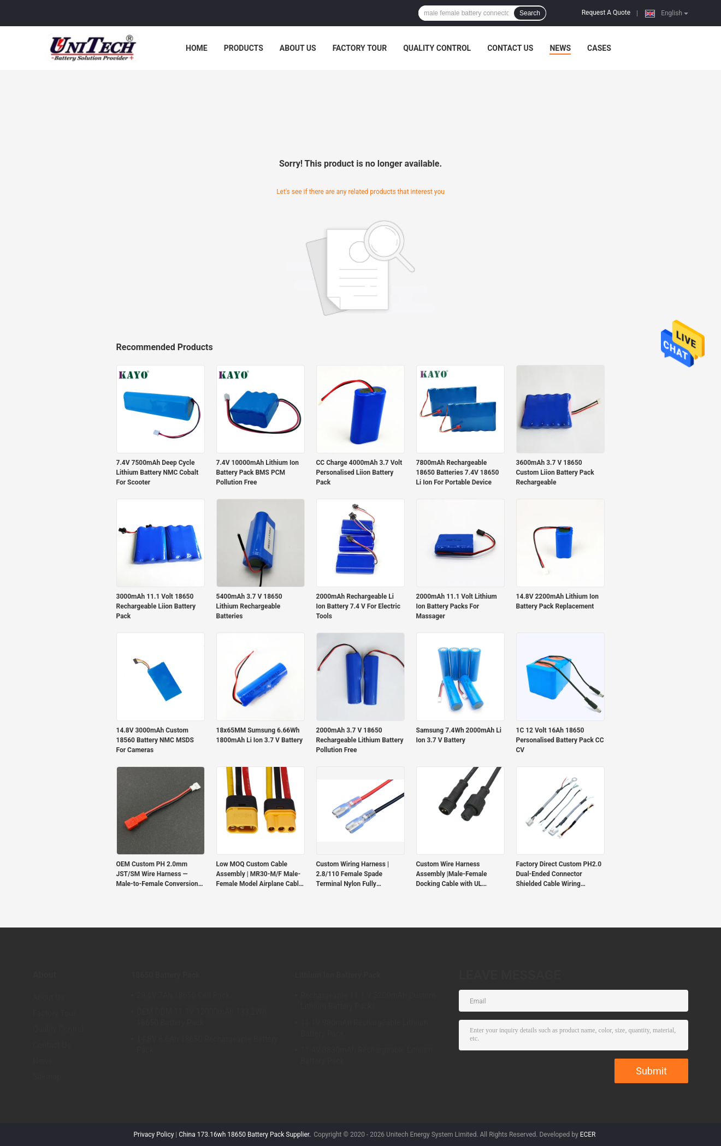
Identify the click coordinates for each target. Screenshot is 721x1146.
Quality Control (437, 48)
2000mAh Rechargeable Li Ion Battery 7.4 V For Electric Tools (358, 606)
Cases (599, 48)
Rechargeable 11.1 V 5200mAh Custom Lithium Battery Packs (368, 1001)
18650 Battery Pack (165, 975)
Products (243, 48)
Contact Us (510, 48)
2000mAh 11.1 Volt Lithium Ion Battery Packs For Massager (456, 606)
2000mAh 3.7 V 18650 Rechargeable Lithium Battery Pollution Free (360, 740)
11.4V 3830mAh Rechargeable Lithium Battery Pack (366, 1055)
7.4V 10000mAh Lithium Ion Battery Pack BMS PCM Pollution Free (257, 472)
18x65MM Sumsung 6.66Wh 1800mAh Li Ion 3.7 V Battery (259, 735)
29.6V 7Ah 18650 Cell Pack (183, 995)
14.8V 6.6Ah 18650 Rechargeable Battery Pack (207, 1044)
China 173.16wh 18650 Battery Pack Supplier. (245, 1134)
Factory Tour (360, 48)
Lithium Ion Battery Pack (338, 975)
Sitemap (47, 1076)
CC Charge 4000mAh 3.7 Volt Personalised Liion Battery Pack (359, 472)
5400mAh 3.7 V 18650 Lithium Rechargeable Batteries (249, 606)
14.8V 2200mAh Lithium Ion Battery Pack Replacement (557, 601)
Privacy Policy (154, 1134)
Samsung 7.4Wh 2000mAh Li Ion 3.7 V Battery (458, 735)
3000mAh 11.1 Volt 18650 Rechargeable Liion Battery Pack (156, 606)
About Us (298, 48)
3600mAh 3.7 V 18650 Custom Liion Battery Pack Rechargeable (555, 472)
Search (529, 13)
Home (197, 48)
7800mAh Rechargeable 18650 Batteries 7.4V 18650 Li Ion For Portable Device (457, 472)
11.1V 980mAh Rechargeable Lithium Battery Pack (364, 1028)
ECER (588, 1134)
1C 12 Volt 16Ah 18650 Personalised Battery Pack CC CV (560, 740)
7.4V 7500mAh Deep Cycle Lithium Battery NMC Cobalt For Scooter (157, 472)
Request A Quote (606, 12)
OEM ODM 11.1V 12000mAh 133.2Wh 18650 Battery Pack (202, 1017)
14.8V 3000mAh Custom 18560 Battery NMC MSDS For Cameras (155, 740)
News (560, 48)
